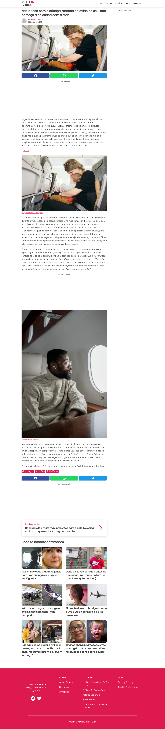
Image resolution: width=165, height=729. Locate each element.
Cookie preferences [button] (128, 687)
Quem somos (66, 682)
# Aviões (40, 471)
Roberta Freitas (37, 19)
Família (118, 3)
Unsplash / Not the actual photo (32, 213)
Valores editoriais (91, 694)
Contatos (64, 687)
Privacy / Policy (125, 682)
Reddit (26, 151)
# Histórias (52, 471)
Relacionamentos (134, 3)
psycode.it (64, 691)
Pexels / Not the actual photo (31, 439)
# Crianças (27, 471)
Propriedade (88, 699)
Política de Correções (93, 690)
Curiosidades (105, 3)
